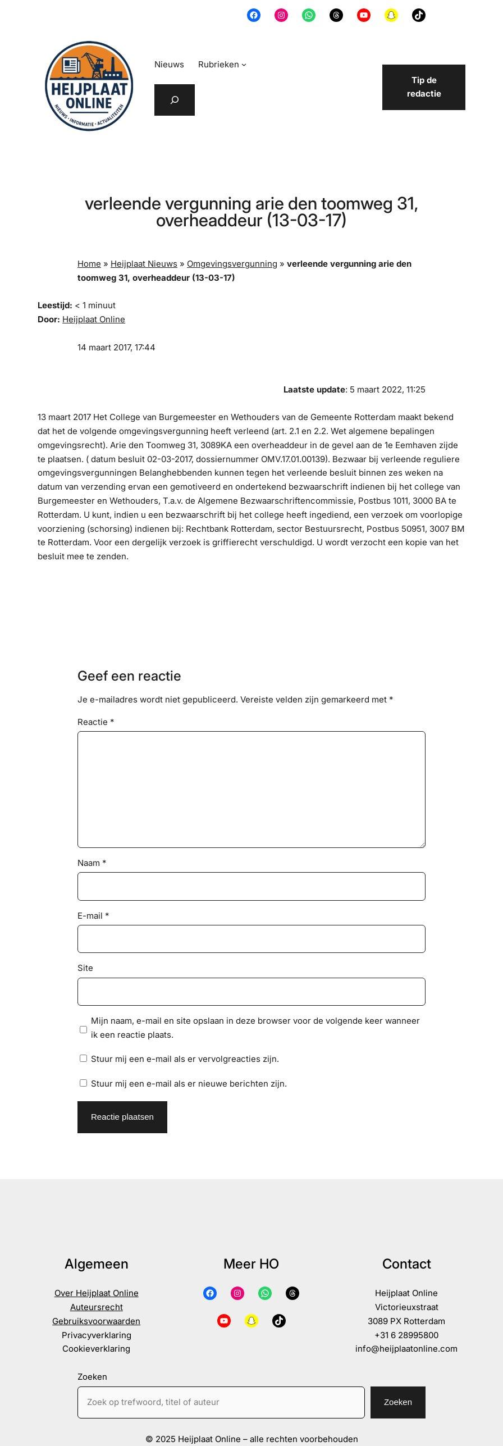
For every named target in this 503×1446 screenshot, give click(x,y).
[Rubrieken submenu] (243, 64)
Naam (92, 862)
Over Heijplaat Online (96, 1293)
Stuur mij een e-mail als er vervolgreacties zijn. (185, 1058)
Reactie (96, 722)
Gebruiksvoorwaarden (96, 1321)
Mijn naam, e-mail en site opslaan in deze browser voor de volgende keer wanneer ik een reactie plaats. (255, 1027)
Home (89, 263)
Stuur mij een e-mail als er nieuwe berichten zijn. (189, 1083)
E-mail (93, 915)
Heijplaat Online (93, 319)
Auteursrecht (96, 1307)
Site (85, 968)
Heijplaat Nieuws (144, 263)
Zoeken (92, 1376)
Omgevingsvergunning (232, 263)
